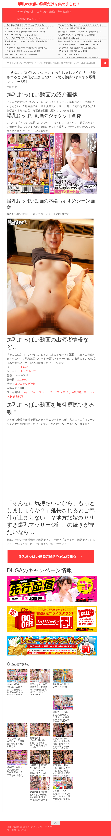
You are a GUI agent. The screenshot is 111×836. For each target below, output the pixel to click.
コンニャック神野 (25, 383)
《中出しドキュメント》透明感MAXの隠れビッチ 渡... (79, 58)
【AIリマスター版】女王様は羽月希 (72, 28)
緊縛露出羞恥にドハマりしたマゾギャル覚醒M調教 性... (26, 41)
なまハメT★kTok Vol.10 (14, 58)
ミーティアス (10, 45)
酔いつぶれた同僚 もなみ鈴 (68, 54)
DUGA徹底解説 (25, 11)
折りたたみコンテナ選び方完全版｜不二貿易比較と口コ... (80, 32)
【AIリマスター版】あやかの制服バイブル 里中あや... (26, 48)
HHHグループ (28, 371)
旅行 (63, 63)
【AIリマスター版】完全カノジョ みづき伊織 (22, 51)
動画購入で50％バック (28, 19)
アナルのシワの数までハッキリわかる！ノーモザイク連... (80, 25)
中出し (48, 63)
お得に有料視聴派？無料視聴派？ (54, 11)
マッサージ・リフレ (33, 63)
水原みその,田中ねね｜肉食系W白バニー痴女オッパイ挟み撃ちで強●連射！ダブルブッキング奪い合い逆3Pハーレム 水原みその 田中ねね (61, 747)
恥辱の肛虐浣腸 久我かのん (68, 38)
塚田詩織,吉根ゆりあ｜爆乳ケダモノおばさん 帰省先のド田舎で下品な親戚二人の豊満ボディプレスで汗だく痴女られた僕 (61, 773)
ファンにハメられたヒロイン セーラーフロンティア (78, 45)
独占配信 (90, 63)
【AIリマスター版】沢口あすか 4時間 (72, 51)
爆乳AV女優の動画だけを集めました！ (49, 4)
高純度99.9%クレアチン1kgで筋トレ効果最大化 (76, 35)
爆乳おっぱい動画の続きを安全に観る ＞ (50, 556)
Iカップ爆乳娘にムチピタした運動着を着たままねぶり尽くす (15, 742)
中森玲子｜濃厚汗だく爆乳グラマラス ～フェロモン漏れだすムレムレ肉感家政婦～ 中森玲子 (38, 772)
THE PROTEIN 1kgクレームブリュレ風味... (22, 35)
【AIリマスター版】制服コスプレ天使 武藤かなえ (77, 48)
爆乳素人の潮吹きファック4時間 (61, 685)
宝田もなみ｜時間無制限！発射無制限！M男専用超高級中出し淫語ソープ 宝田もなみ (38, 689)
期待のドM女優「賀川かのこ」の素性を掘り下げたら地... (80, 41)
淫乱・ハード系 (75, 63)
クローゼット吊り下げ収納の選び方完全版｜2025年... (26, 32)
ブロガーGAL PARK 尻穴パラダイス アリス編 (22, 38)
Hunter (24, 367)
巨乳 (56, 63)
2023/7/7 (22, 379)
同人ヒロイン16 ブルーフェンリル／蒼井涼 (22, 54)
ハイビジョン (14, 63)
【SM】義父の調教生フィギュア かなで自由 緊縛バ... (25, 25)
